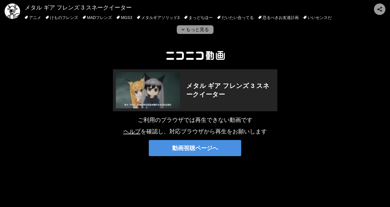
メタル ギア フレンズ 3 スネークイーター (78, 7)
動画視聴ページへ (195, 148)
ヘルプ (132, 131)
